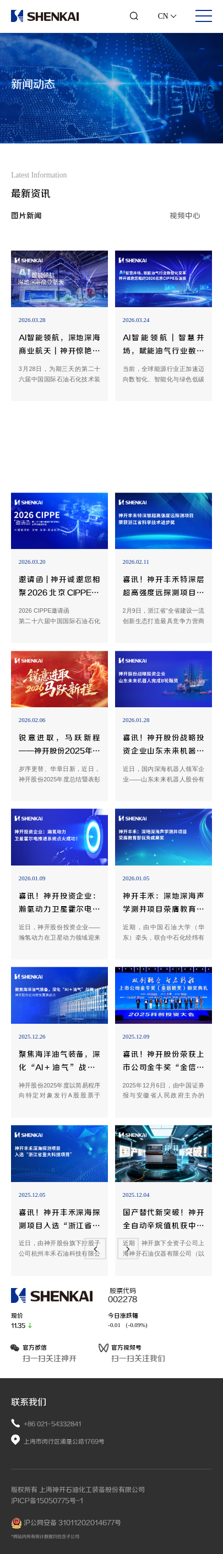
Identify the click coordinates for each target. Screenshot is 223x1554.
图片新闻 (26, 216)
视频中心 (185, 216)
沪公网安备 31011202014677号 (66, 1523)
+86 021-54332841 (52, 1424)
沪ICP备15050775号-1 (47, 1501)
